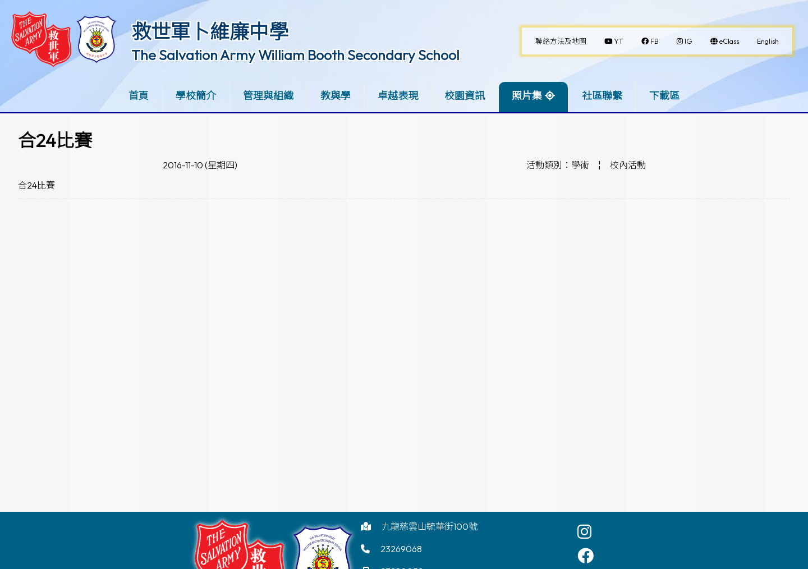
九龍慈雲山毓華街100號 (430, 526)
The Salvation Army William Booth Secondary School (295, 55)
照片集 (527, 95)
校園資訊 (464, 95)
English (768, 40)
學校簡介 (196, 95)
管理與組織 (268, 95)
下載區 (664, 95)
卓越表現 (398, 95)
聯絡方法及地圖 (560, 40)
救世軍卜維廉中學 (209, 31)
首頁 (138, 95)
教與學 (335, 95)
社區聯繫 (602, 95)
